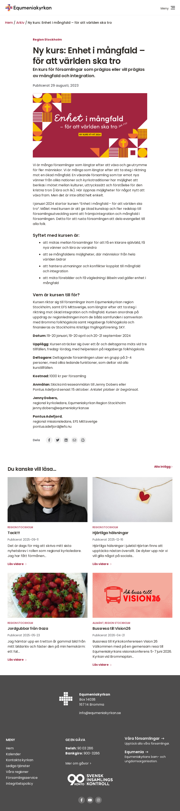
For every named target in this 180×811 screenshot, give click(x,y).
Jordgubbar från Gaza (28, 628)
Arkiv (20, 22)
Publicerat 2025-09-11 (23, 539)
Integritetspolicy (19, 783)
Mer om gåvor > (78, 763)
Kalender (13, 754)
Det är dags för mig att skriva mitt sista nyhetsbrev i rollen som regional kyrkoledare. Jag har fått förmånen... (44, 550)
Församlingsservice (21, 777)
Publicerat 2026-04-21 (109, 635)
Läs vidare (16, 564)
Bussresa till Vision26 (111, 628)
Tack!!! (14, 532)
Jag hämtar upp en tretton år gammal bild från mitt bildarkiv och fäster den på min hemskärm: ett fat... (46, 646)
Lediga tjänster (18, 765)
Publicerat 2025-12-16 (108, 539)
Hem (9, 22)
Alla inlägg (162, 466)
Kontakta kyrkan (19, 760)
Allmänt (98, 623)
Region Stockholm (47, 39)
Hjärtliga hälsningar (110, 532)
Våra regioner (17, 771)
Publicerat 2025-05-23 (24, 635)
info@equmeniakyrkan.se (100, 712)
